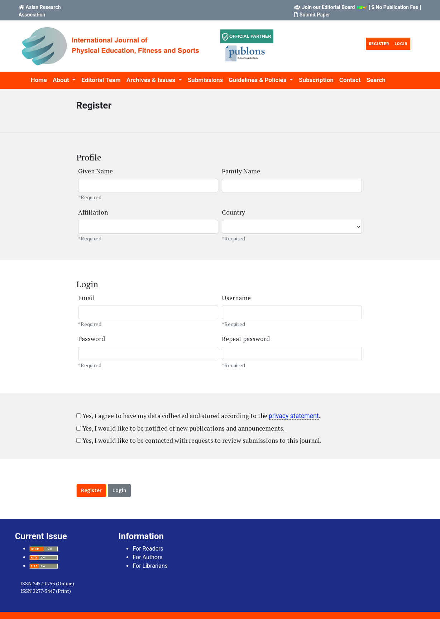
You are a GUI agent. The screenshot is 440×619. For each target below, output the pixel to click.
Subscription (316, 79)
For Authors (147, 557)
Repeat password (246, 339)
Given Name (95, 171)
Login (400, 43)
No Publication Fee (397, 7)
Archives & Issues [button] (151, 79)
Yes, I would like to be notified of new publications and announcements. (180, 428)
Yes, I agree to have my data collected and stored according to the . (198, 416)
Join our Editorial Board (328, 7)
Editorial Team (100, 79)
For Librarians (150, 565)
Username (236, 298)
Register (379, 43)
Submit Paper (315, 15)
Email (86, 298)
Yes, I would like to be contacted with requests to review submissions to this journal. (198, 440)
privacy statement (294, 415)
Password (91, 339)
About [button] (62, 79)
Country (233, 212)
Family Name (241, 171)
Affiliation (93, 212)
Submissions (205, 79)
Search (376, 79)
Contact (350, 79)
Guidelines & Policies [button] (258, 79)
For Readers (148, 548)
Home (38, 79)
